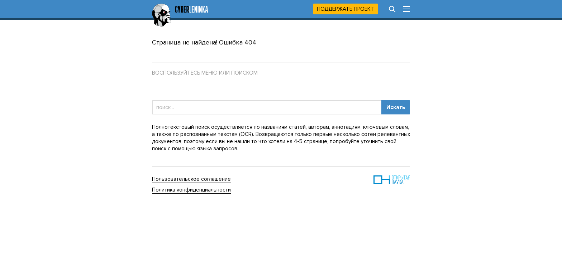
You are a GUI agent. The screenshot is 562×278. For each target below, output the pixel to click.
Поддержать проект (345, 9)
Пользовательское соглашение (191, 179)
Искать (395, 107)
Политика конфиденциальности (191, 190)
